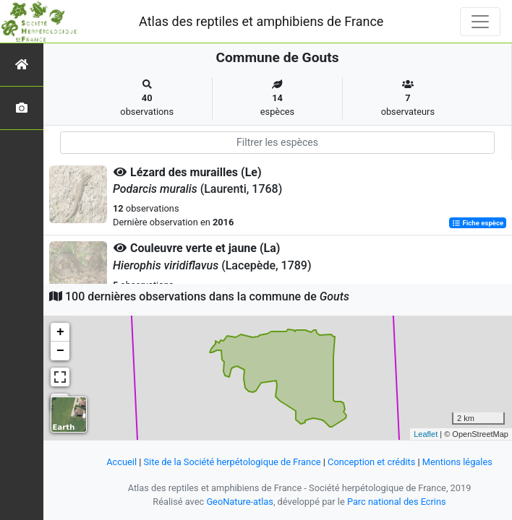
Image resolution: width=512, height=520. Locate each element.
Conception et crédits (371, 461)
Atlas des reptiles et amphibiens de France (261, 21)
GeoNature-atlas (239, 501)
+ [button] (60, 332)
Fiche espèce (477, 223)
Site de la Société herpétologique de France (232, 461)
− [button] (60, 351)
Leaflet (426, 434)
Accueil (121, 461)
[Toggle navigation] (480, 21)
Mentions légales (457, 461)
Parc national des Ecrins (396, 501)
